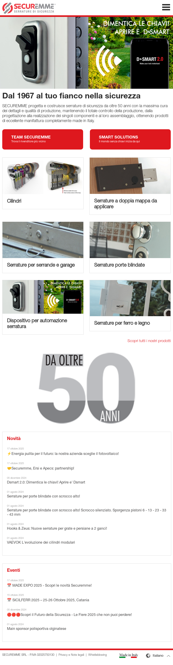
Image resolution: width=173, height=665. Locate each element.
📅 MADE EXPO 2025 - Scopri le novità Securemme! (49, 586)
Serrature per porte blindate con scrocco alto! (43, 497)
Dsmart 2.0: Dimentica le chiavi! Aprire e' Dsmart (46, 483)
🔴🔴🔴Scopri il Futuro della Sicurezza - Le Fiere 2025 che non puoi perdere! (69, 615)
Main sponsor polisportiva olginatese (36, 629)
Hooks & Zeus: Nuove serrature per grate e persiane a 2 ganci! (57, 529)
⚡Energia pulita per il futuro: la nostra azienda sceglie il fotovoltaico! (63, 454)
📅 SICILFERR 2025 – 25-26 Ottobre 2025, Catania (48, 600)
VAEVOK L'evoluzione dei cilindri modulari (41, 543)
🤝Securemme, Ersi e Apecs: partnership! (40, 469)
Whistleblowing (97, 655)
